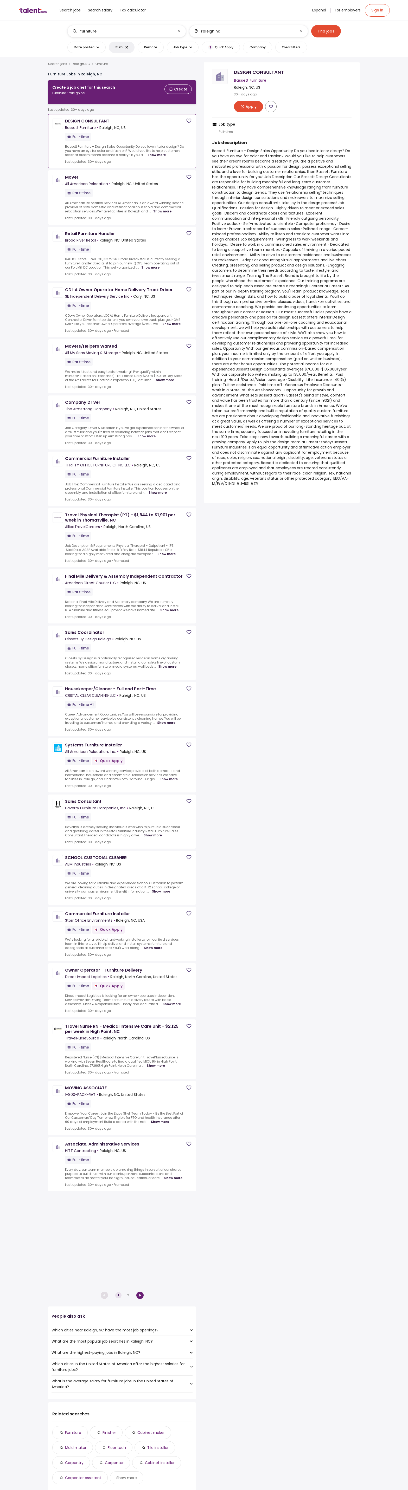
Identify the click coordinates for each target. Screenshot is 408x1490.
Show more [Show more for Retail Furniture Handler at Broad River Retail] (150, 263)
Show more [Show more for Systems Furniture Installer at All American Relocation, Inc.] (169, 775)
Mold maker (75, 1447)
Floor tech (117, 1447)
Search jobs (57, 64)
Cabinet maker (151, 1432)
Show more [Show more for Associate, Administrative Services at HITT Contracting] (173, 1174)
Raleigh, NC (81, 64)
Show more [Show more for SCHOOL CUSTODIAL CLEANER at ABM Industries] (161, 887)
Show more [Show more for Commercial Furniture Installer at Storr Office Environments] (153, 944)
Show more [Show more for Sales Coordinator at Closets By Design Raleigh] (167, 662)
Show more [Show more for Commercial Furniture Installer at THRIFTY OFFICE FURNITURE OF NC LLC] (158, 488)
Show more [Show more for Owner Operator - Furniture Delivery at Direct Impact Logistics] (172, 1000)
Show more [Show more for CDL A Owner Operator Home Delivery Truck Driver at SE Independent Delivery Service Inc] (171, 320)
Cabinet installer (160, 1462)
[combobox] (126, 31)
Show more (126, 1477)
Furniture (73, 1432)
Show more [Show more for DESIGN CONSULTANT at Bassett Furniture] (157, 151)
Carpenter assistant (83, 1477)
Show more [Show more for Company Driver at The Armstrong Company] (146, 432)
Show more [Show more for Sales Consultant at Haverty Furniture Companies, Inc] (153, 831)
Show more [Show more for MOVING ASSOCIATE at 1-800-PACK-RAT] (160, 1118)
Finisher (109, 1432)
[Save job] (189, 116)
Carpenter (114, 1462)
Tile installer (158, 1447)
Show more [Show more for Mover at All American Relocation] (162, 207)
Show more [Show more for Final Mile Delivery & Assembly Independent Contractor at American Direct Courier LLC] (169, 606)
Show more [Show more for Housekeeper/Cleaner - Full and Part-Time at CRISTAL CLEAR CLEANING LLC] (166, 719)
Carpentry (74, 1462)
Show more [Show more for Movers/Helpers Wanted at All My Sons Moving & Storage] (165, 376)
